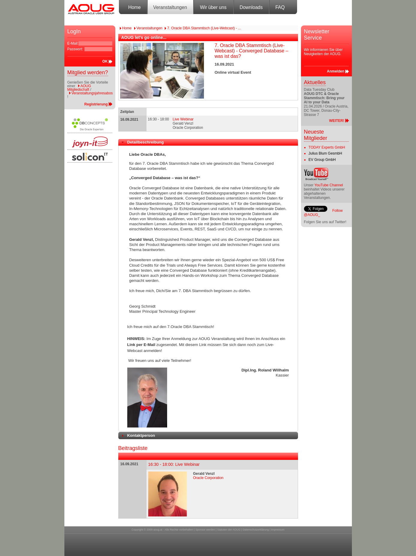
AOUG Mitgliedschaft (79, 88)
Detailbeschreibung (145, 142)
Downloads (251, 7)
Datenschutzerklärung (256, 529)
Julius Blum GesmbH (325, 153)
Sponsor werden (205, 529)
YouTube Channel (328, 185)
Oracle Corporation (208, 478)
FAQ (280, 7)
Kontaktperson (141, 435)
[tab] (208, 142)
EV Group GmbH (322, 160)
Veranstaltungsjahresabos (92, 93)
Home (134, 7)
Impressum (278, 529)
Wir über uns (213, 7)
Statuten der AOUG (228, 529)
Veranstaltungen (170, 7)
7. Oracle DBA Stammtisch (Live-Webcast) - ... (204, 28)
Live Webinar (183, 119)
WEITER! (336, 121)
